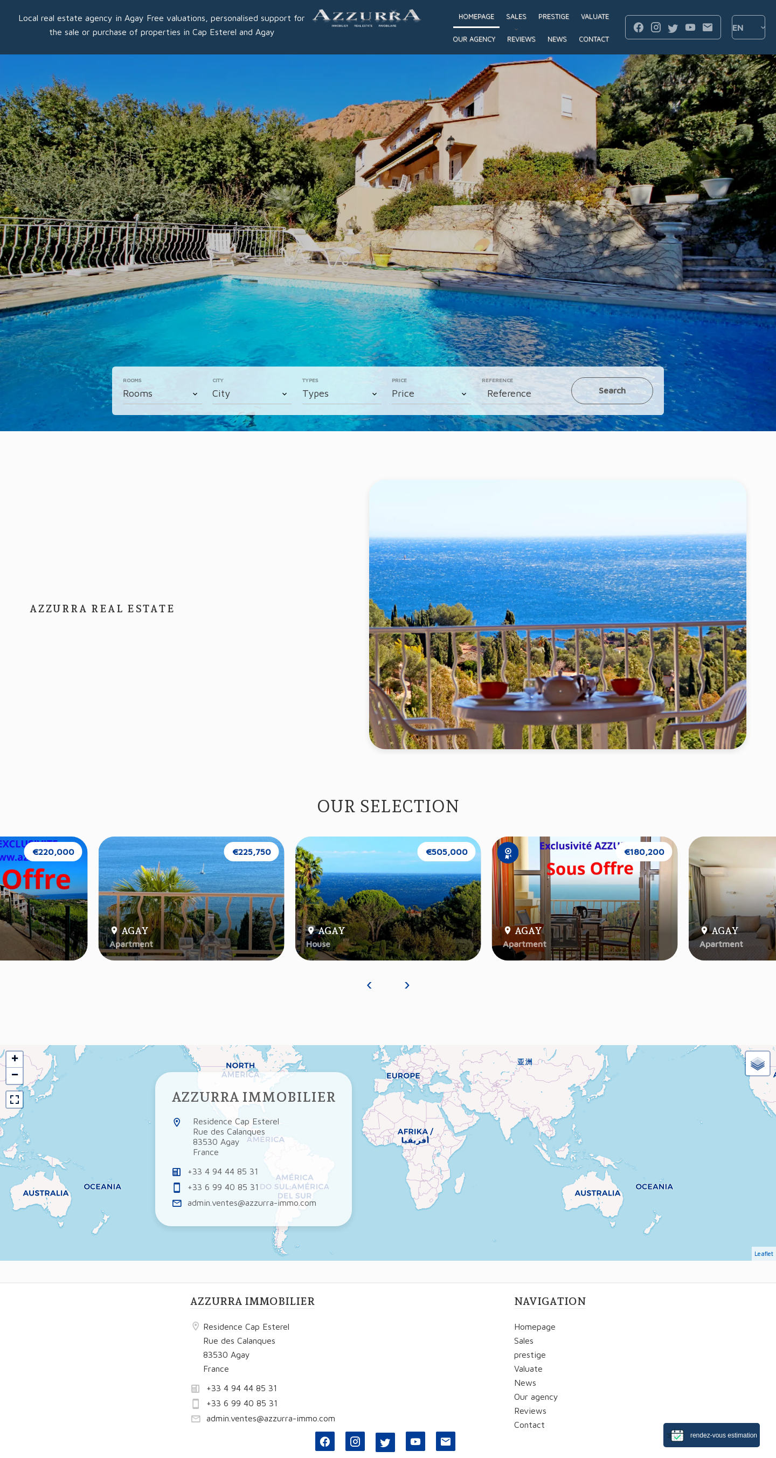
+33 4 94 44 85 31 (223, 1171)
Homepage (367, 27)
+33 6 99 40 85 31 (223, 1187)
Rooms (132, 380)
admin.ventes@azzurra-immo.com (252, 1202)
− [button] (14, 1076)
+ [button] (14, 1060)
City (218, 380)
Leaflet (763, 1253)
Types (310, 380)
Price (399, 380)
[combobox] (162, 393)
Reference (497, 380)
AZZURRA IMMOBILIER (253, 1097)
